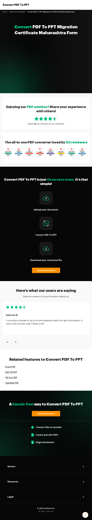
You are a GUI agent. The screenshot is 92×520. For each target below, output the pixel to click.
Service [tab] (46, 467)
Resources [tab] (46, 482)
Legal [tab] (46, 497)
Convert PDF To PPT (16, 4)
